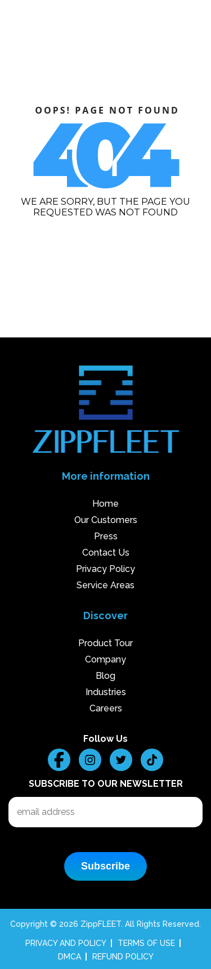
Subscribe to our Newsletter (106, 783)
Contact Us (105, 552)
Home (105, 503)
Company (105, 659)
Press (106, 536)
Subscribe (105, 866)
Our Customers (105, 520)
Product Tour (105, 643)
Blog (105, 675)
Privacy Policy (105, 569)
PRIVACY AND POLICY (65, 943)
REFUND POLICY (123, 956)
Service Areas (105, 585)
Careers (105, 708)
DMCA (69, 956)
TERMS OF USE (146, 943)
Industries (106, 692)
